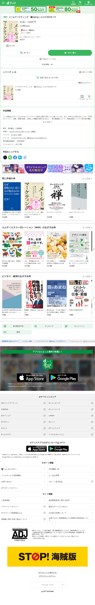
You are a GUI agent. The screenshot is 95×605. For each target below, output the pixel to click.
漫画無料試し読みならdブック (10, 341)
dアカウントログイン (9, 488)
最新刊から (88, 83)
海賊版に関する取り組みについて (14, 519)
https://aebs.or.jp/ (39, 538)
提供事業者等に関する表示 (59, 500)
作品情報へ (46, 64)
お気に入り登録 (87, 72)
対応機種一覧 (54, 469)
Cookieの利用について (57, 513)
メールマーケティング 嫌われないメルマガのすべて (36, 87)
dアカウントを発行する (47, 573)
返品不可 (22, 39)
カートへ (26, 53)
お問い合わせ (6, 482)
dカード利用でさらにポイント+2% (29, 37)
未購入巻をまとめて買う (49, 78)
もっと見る (86, 178)
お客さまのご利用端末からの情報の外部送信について (69, 519)
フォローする (35, 21)
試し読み (12, 46)
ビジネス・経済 (16, 135)
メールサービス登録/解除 (11, 475)
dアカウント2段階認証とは (11, 513)
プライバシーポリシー (10, 507)
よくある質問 (54, 475)
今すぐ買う (72, 53)
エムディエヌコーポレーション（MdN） (23, 131)
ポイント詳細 (25, 33)
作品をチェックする (49, 59)
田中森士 (23, 22)
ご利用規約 (5, 500)
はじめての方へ (9, 469)
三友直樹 (30, 22)
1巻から (80, 83)
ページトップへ (47, 585)
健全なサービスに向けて (58, 507)
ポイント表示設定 (56, 482)
